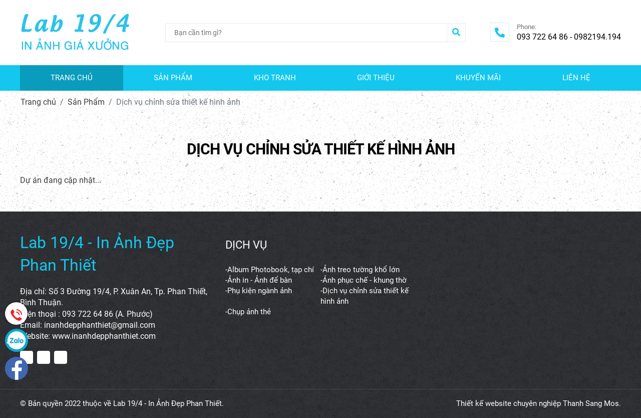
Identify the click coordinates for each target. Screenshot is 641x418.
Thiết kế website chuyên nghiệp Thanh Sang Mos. (538, 403)
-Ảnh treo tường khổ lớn (360, 269)
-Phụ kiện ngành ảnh (258, 290)
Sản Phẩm (86, 102)
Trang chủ (38, 102)
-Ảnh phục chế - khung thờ (363, 280)
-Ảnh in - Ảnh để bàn (258, 280)
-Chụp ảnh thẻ (248, 311)
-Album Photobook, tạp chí (269, 269)
